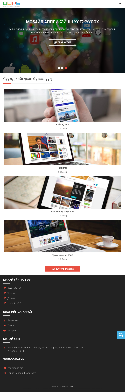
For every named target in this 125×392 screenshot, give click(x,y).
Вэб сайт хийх (14, 288)
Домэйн (11, 298)
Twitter (10, 325)
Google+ (11, 330)
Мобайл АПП (14, 303)
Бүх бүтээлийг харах (62, 268)
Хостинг (11, 293)
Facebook (12, 320)
